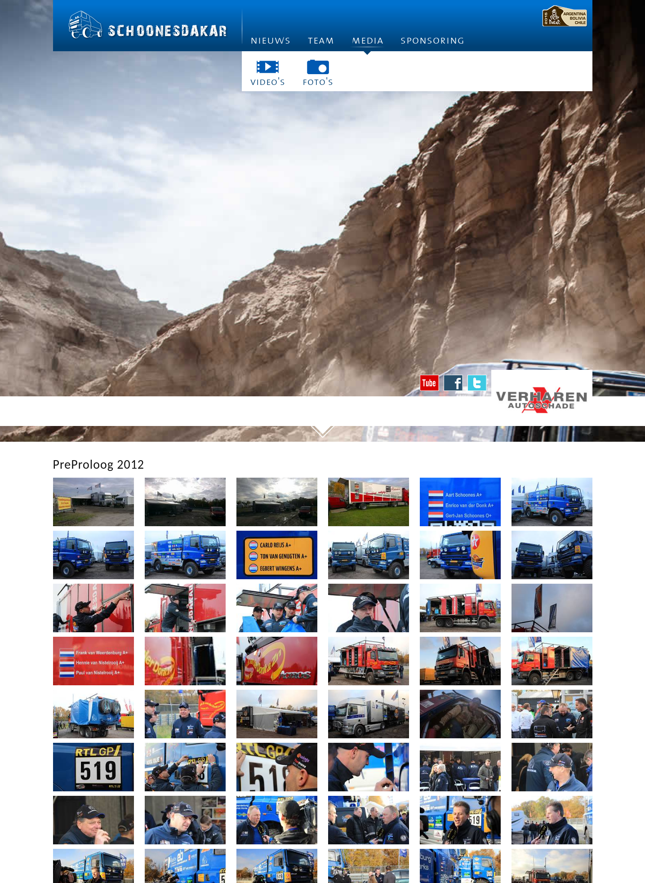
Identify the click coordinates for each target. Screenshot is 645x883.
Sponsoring (432, 40)
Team (321, 40)
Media (367, 43)
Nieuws (270, 40)
